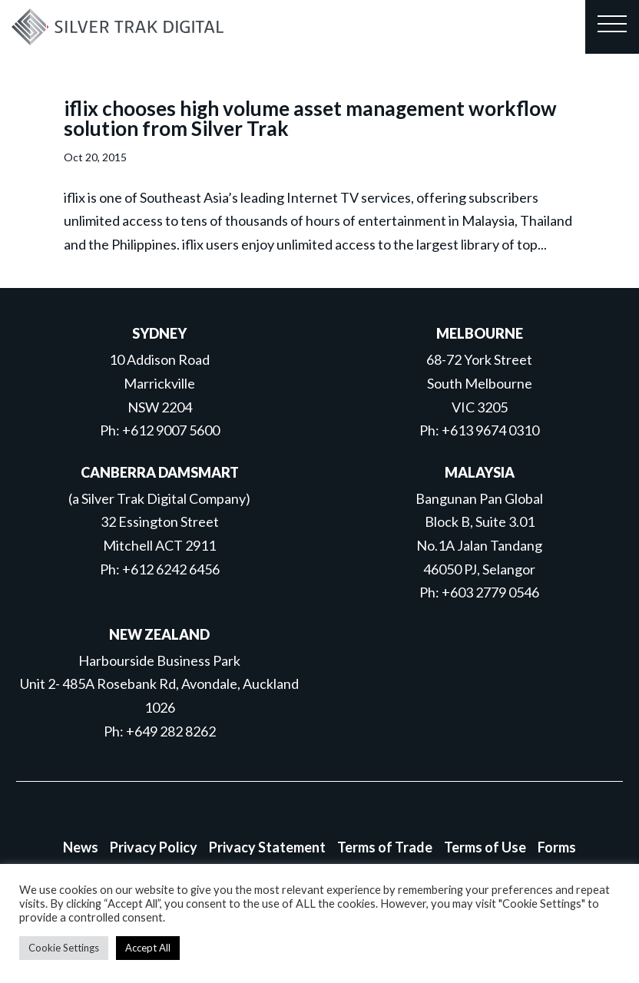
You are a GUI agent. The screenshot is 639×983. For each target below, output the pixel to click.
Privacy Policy (153, 847)
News (80, 847)
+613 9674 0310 (490, 430)
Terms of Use (485, 847)
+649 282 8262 (171, 731)
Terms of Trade (384, 847)
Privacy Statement (267, 847)
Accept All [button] (148, 948)
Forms (557, 847)
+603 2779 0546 (490, 592)
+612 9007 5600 (171, 430)
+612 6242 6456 (171, 569)
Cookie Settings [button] (63, 948)
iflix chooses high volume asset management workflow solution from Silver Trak (310, 118)
